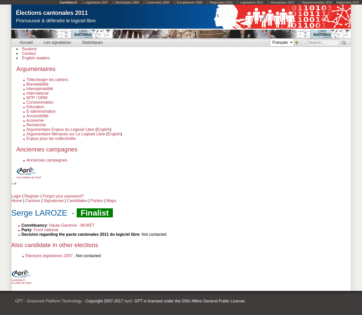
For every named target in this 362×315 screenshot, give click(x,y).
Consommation (40, 102)
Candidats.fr (68, 2)
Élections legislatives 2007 (49, 256)
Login (16, 196)
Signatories (53, 201)
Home (16, 201)
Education (35, 107)
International (37, 93)
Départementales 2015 (317, 2)
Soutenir (29, 49)
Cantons (32, 201)
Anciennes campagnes (46, 160)
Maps (111, 201)
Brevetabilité (37, 84)
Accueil (26, 42)
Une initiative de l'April (28, 176)
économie (35, 120)
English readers (36, 58)
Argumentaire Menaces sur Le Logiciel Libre (65, 134)
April (128, 301)
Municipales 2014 (282, 2)
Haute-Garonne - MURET (72, 225)
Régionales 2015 (347, 2)
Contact (29, 53)
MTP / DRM (36, 98)
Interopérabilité (39, 89)
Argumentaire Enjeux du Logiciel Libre (60, 129)
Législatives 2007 (96, 2)
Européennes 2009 (189, 2)
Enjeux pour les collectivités (51, 138)
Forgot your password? (63, 196)
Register (31, 196)
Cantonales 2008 (158, 2)
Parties (96, 201)
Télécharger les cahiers (47, 79)
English (103, 129)
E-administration (41, 111)
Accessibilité (37, 116)
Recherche (36, 125)
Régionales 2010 (221, 2)
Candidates (77, 201)
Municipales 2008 (127, 2)
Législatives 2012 (251, 2)
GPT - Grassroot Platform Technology (48, 301)
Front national (46, 230)
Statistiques (92, 42)
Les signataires (57, 42)
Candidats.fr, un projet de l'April (21, 280)
